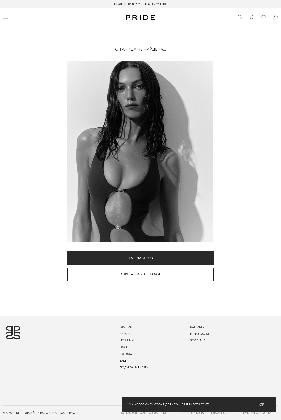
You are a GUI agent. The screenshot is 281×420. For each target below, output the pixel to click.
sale (123, 360)
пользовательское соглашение (143, 413)
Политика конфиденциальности (205, 413)
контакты (197, 327)
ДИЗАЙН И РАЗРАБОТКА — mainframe (50, 413)
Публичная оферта (257, 413)
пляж (124, 347)
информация (200, 334)
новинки (127, 340)
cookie (159, 404)
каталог (126, 334)
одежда (126, 354)
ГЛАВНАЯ (126, 327)
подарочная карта (134, 367)
